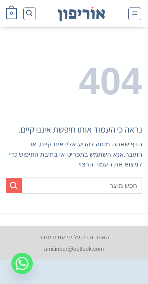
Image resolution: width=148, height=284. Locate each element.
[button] (134, 13)
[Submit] (14, 185)
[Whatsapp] (22, 263)
